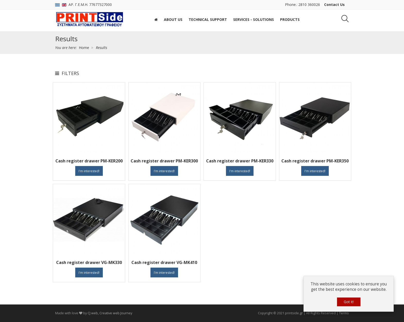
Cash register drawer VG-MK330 (89, 262)
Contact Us (334, 4)
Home (84, 47)
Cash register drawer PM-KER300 (164, 161)
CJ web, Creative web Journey (110, 313)
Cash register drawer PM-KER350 (315, 161)
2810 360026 (309, 4)
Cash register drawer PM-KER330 (239, 161)
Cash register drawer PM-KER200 (89, 161)
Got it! (349, 301)
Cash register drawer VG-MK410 (164, 262)
